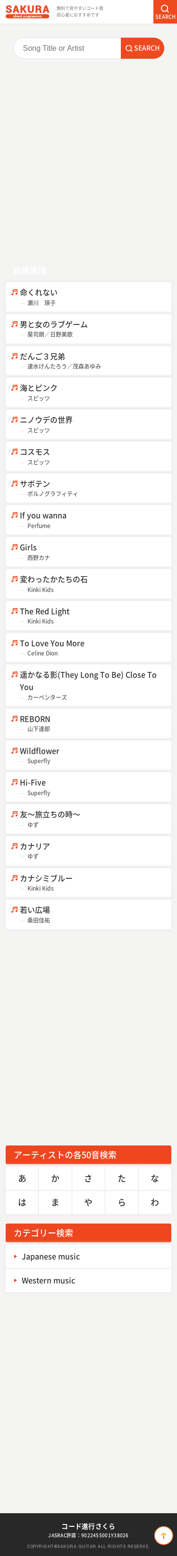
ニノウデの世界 (95, 424)
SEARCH (165, 17)
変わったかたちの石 (95, 583)
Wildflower (95, 755)
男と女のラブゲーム (95, 329)
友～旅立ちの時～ (95, 818)
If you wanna (95, 519)
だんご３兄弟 (95, 360)
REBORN (95, 723)
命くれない (95, 297)
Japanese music (51, 1256)
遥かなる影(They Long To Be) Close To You (95, 685)
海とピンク (95, 392)
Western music (48, 1280)
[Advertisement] (88, 161)
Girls (95, 551)
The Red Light (95, 615)
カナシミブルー (95, 882)
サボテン (95, 488)
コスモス (95, 456)
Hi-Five (95, 787)
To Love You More (95, 647)
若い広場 (95, 914)
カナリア (95, 850)
